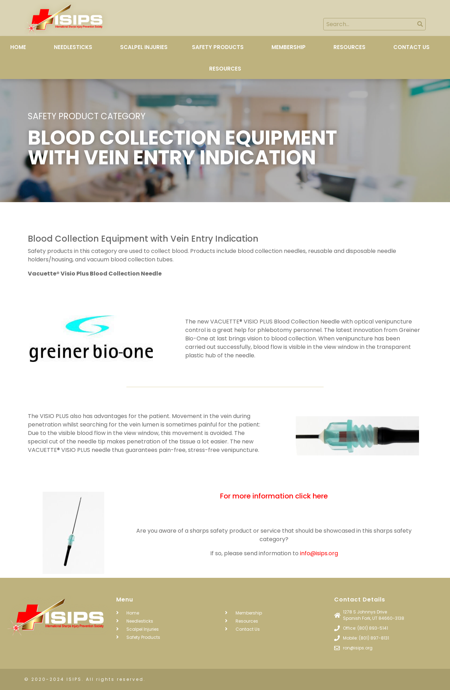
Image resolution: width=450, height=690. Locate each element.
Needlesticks (73, 47)
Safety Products (218, 47)
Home (18, 47)
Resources (349, 47)
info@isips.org (319, 553)
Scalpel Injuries (144, 47)
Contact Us (411, 47)
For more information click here (274, 496)
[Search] (419, 24)
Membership (288, 47)
